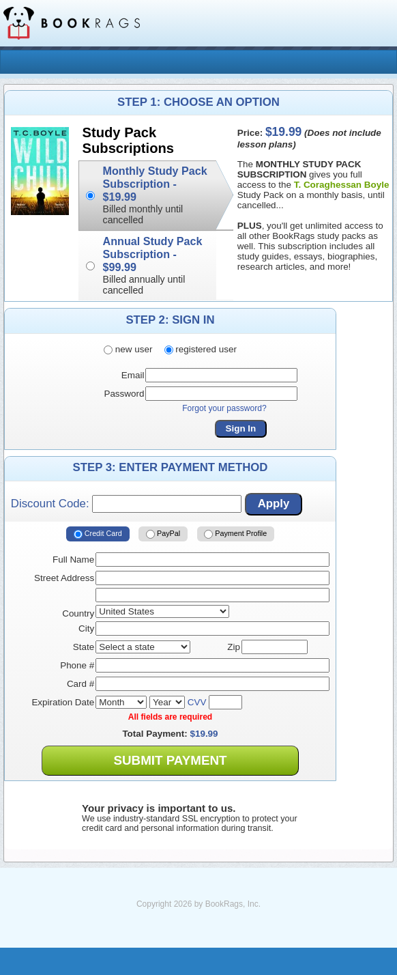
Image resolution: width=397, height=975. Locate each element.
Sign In (241, 428)
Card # (80, 684)
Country (78, 613)
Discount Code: (126, 504)
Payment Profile (235, 534)
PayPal (163, 534)
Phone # (77, 665)
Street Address (64, 578)
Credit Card (98, 534)
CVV (197, 702)
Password (124, 393)
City (86, 628)
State (83, 647)
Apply (274, 503)
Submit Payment (169, 760)
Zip (233, 647)
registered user (200, 349)
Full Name (73, 559)
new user (128, 349)
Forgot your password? (224, 408)
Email (133, 375)
